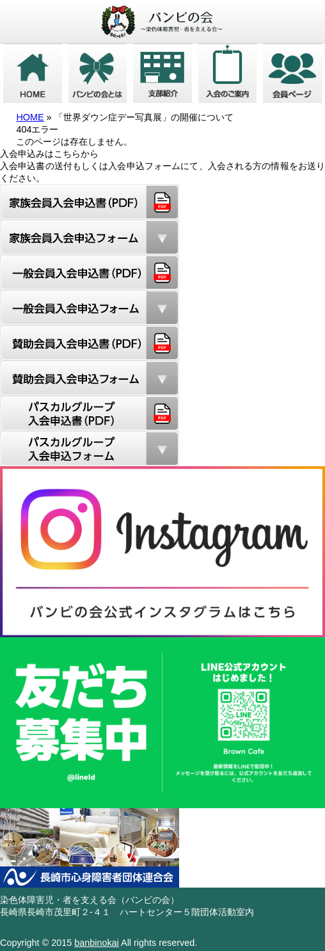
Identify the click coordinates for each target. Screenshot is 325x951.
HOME (30, 117)
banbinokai (96, 943)
